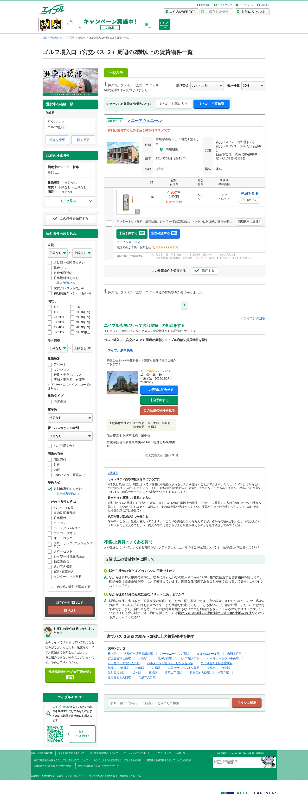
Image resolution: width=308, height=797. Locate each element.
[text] (169, 703)
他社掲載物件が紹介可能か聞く (70, 674)
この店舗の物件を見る (159, 410)
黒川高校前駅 (116, 672)
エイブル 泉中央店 (128, 242)
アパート (200, 257)
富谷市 (159, 254)
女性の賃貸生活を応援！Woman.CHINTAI (98, 766)
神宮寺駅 (223, 672)
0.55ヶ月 (247, 257)
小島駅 (142, 658)
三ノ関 (169, 254)
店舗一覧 (181, 753)
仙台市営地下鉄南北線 (168, 257)
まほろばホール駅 (208, 653)
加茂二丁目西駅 (118, 667)
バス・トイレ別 (231, 257)
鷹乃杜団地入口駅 (119, 677)
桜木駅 (112, 653)
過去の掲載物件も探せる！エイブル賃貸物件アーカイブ (61, 760)
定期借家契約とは (68, 493)
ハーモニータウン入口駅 (124, 663)
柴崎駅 (153, 672)
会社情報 (205, 5)
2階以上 (265, 5)
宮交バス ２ (209, 254)
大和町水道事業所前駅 (138, 653)
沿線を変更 (57, 140)
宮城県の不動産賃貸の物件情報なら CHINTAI (225, 761)
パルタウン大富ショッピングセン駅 (170, 663)
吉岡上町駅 (234, 653)
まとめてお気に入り (173, 104)
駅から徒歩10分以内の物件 (233, 613)
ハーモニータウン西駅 (174, 653)
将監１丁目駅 (173, 672)
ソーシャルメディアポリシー (138, 753)
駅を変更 (83, 140)
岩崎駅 (139, 667)
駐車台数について (68, 283)
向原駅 (156, 667)
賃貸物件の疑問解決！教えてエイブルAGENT (169, 760)
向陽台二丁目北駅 (218, 667)
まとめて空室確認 (211, 104)
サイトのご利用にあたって (71, 753)
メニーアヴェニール (144, 121)
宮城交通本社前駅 (119, 658)
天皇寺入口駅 (147, 677)
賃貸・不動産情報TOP (41, 753)
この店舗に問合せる (159, 390)
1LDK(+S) (214, 257)
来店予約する (132, 233)
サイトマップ (225, 5)
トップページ (246, 5)
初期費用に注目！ (249, 221)
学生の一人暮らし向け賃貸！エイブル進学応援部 (117, 760)
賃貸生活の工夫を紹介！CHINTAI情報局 (53, 766)
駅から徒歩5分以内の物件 (196, 613)
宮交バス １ (183, 254)
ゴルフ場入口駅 (189, 658)
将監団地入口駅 (200, 672)
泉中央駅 (187, 257)
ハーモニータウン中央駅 (223, 658)
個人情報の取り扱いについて (104, 753)
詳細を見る (250, 193)
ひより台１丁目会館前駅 (216, 663)
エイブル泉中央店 (120, 350)
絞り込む (70, 610)
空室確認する (164, 233)
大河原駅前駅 (163, 658)
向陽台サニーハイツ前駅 (183, 667)
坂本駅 (137, 672)
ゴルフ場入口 (226, 254)
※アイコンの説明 (252, 318)
